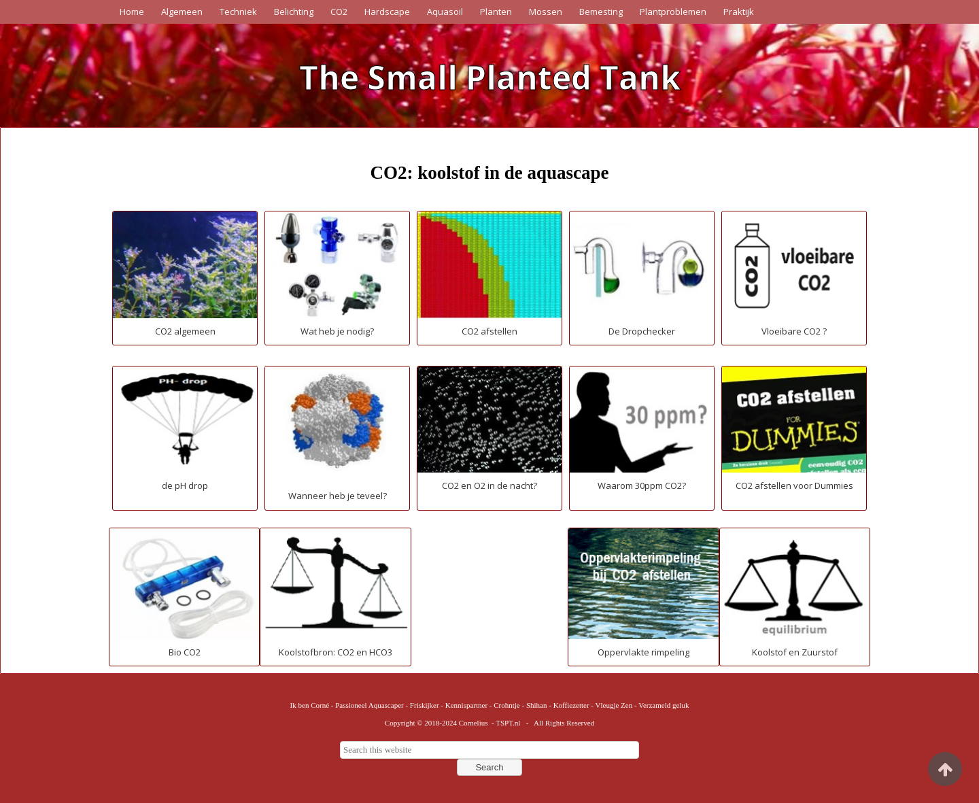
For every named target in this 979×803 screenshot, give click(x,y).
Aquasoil (445, 11)
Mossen (545, 11)
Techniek (238, 11)
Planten (496, 11)
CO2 (338, 11)
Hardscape (387, 11)
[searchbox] (489, 750)
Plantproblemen (673, 11)
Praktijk (738, 11)
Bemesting (601, 11)
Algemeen (182, 11)
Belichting (293, 11)
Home (132, 11)
